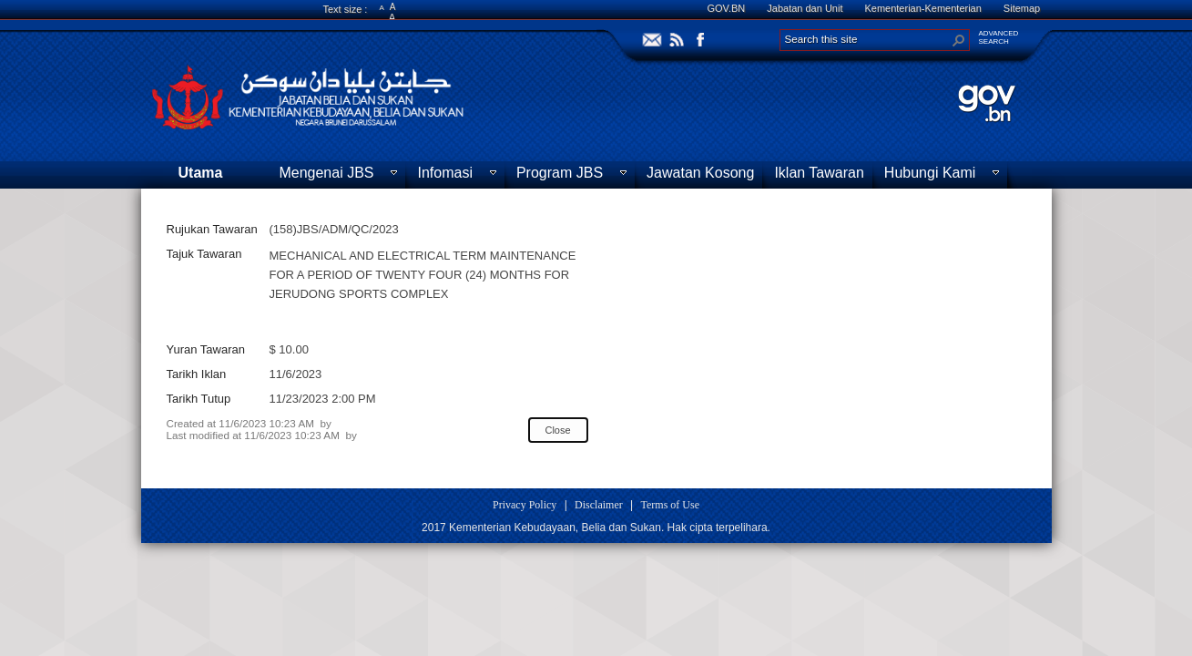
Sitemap (1022, 8)
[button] (959, 40)
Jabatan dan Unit (804, 8)
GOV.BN (727, 8)
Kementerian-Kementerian (922, 8)
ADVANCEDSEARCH (999, 37)
